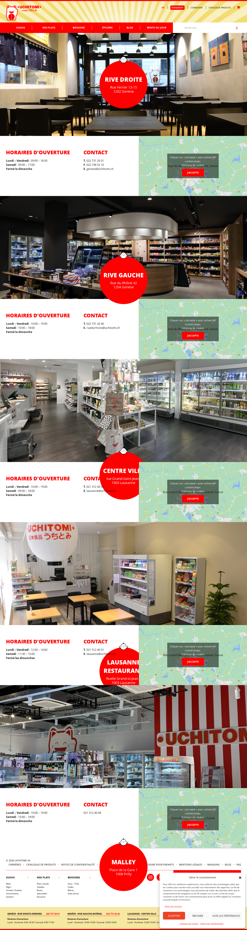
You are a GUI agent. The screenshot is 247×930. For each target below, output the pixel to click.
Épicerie (107, 27)
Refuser (197, 915)
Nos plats (48, 27)
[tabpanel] (123, 410)
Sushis (20, 27)
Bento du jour (156, 27)
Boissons (79, 27)
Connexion (197, 7)
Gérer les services (173, 906)
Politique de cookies (189, 923)
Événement (177, 7)
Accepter (174, 915)
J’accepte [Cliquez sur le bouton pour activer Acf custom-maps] (193, 172)
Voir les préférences (226, 915)
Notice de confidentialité (212, 923)
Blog (130, 27)
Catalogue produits (220, 7)
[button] (240, 877)
